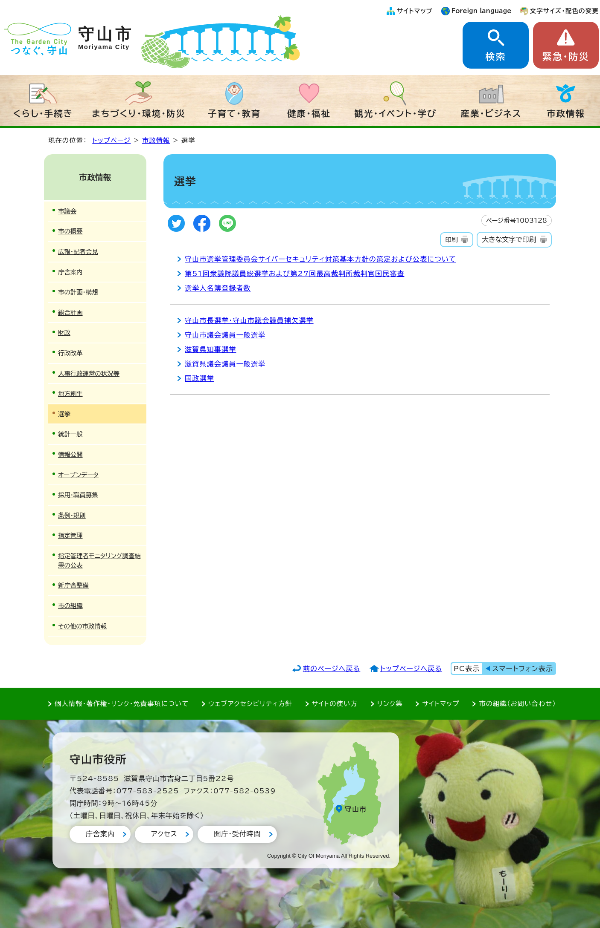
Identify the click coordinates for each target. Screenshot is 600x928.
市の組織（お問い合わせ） (517, 703)
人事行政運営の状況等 (88, 373)
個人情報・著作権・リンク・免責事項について (122, 703)
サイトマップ (415, 11)
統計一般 (70, 434)
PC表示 (467, 668)
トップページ (111, 140)
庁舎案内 (70, 272)
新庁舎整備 (73, 585)
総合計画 (70, 312)
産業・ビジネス (491, 113)
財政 (64, 332)
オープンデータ (78, 475)
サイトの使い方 (335, 703)
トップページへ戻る (411, 668)
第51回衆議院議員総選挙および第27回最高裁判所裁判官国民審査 (295, 273)
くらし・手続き (43, 113)
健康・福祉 (309, 113)
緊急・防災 (565, 56)
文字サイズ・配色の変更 (564, 11)
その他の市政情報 (82, 626)
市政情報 (566, 113)
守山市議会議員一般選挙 (225, 334)
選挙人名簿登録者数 (218, 288)
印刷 (451, 239)
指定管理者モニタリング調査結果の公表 (99, 560)
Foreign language (481, 11)
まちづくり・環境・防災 (139, 113)
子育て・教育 (234, 113)
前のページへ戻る (332, 668)
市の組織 (70, 605)
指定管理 (70, 535)
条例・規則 (72, 515)
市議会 (67, 211)
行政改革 (70, 353)
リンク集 (390, 703)
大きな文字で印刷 (509, 239)
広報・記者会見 (78, 251)
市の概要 (70, 231)
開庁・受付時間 (237, 833)
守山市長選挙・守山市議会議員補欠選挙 (249, 320)
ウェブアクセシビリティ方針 (250, 703)
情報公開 (70, 454)
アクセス (164, 833)
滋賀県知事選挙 (210, 349)
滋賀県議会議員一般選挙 (225, 363)
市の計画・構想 (78, 292)
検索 (495, 56)
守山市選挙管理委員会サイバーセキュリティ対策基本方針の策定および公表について (320, 259)
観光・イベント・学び (396, 113)
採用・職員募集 (78, 495)
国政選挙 (199, 378)
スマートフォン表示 (522, 668)
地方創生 (70, 393)
